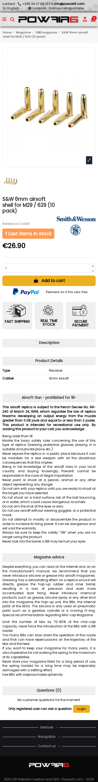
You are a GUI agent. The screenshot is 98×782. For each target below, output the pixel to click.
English (13, 8)
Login (81, 708)
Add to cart (49, 281)
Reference (10, 224)
